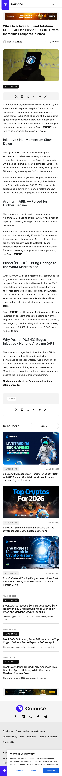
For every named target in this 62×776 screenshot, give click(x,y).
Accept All (51, 770)
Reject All (34, 770)
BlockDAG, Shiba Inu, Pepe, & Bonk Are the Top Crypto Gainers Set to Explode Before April (31, 641)
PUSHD (12, 399)
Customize (18, 770)
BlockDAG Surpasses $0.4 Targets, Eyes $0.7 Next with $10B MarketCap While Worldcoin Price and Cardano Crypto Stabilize (30, 477)
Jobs (22, 736)
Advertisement (38, 731)
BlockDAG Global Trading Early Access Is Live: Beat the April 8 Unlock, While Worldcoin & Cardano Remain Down (30, 581)
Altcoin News (11, 86)
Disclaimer (8, 731)
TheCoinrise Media (14, 42)
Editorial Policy (10, 736)
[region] (34, 763)
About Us (31, 736)
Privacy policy (22, 731)
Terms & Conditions (48, 736)
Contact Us (8, 742)
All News (44, 426)
